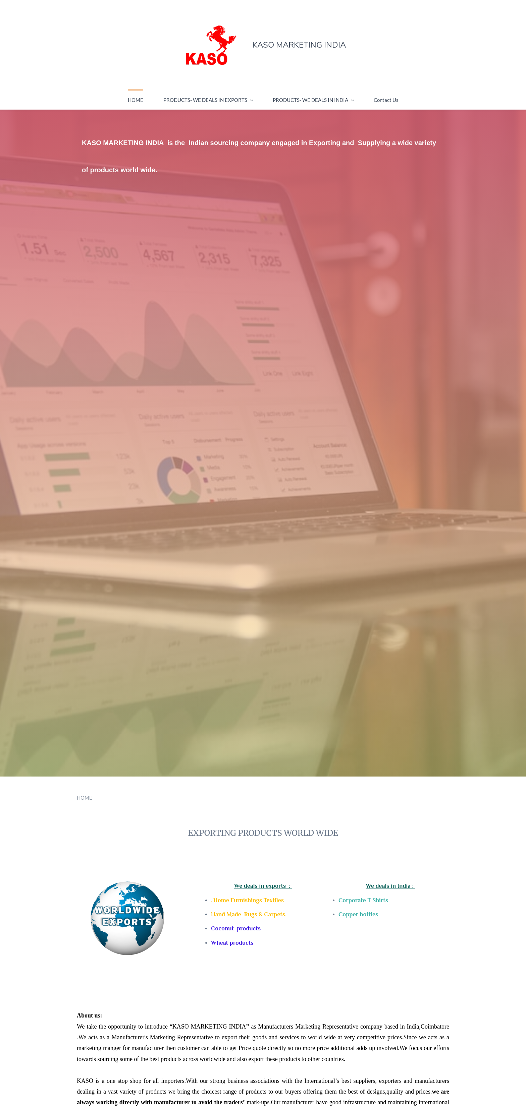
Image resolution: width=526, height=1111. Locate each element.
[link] (121, 885)
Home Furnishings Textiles (248, 900)
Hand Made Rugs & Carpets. (248, 914)
